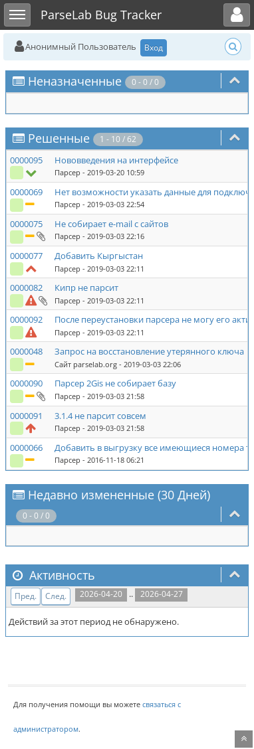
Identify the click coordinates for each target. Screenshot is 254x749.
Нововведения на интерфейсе (116, 160)
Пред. (26, 596)
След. (55, 596)
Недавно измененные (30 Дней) (119, 495)
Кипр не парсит (86, 287)
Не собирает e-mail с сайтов (111, 224)
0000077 (26, 256)
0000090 (26, 383)
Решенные (59, 138)
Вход (153, 47)
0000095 (26, 160)
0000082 (26, 287)
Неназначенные (75, 81)
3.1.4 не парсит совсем (100, 416)
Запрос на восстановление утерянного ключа (149, 351)
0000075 (26, 224)
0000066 (26, 448)
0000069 (26, 192)
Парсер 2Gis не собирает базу (115, 383)
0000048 (26, 351)
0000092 (26, 319)
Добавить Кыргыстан (99, 256)
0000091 (26, 416)
